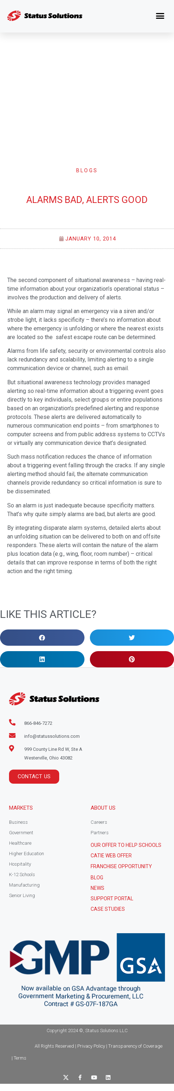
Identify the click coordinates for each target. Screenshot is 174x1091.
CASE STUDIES (108, 909)
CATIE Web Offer (111, 855)
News (97, 888)
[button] (160, 16)
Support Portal (112, 898)
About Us (103, 808)
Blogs (87, 170)
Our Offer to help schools (126, 845)
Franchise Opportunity (121, 866)
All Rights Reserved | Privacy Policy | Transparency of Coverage (98, 1046)
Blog (97, 877)
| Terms (19, 1058)
